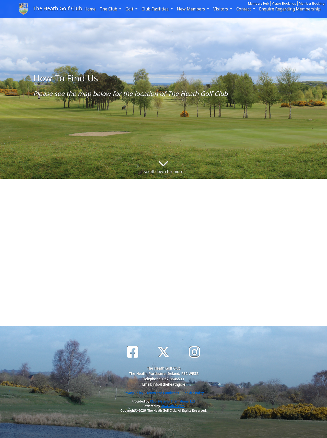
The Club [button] (109, 9)
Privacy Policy (133, 393)
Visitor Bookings (284, 3)
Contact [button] (244, 9)
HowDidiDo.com (172, 406)
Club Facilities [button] (156, 9)
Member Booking (311, 3)
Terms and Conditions (162, 393)
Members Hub (258, 3)
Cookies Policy (193, 393)
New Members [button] (191, 9)
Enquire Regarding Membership (290, 9)
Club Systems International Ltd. (172, 401)
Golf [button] (129, 9)
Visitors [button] (221, 9)
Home (90, 9)
